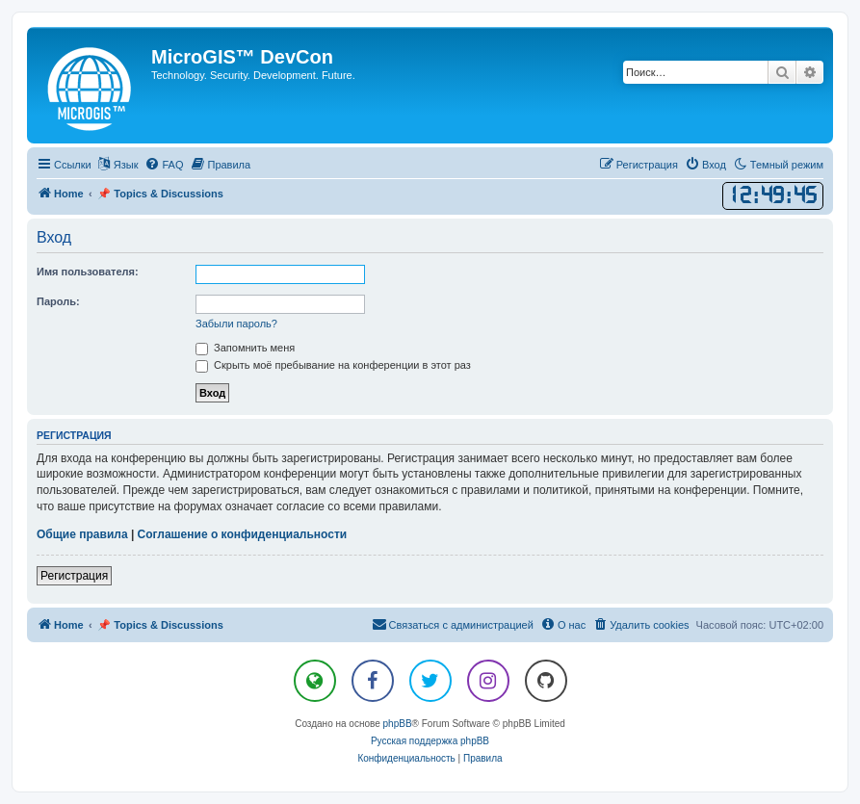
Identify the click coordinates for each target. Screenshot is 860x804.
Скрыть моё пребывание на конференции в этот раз (333, 365)
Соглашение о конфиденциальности (243, 534)
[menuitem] (163, 164)
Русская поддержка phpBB (430, 741)
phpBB (397, 723)
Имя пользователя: (88, 271)
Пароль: (58, 301)
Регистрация (74, 576)
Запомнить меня (245, 347)
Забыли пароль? (236, 323)
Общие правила (82, 534)
